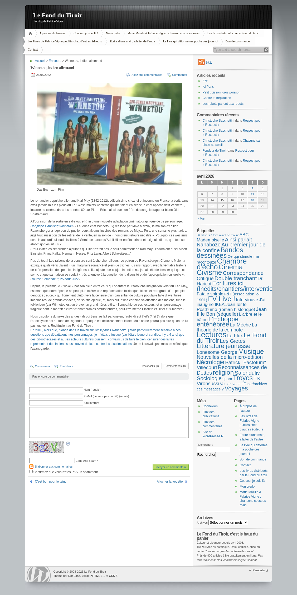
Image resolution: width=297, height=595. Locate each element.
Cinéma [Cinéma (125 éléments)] (231, 267)
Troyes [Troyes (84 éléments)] (243, 377)
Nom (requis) (92, 389)
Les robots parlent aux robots (223, 104)
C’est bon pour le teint (50, 481)
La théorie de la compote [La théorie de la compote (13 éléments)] (227, 327)
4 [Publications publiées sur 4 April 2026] (252, 188)
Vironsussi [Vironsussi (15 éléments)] (208, 383)
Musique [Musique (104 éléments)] (251, 351)
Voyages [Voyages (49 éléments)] (236, 388)
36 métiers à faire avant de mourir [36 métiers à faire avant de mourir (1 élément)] (218, 235)
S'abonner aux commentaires (54, 466)
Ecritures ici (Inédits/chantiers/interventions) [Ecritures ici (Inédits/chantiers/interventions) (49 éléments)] (239, 286)
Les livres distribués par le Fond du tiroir (233, 33)
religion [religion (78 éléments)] (223, 372)
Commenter (179, 74)
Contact (33, 49)
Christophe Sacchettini (218, 120)
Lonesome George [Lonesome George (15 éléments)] (217, 352)
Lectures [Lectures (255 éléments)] (212, 334)
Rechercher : (205, 444)
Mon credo (113, 33)
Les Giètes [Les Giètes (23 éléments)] (232, 341)
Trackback (66, 366)
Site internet (91, 402)
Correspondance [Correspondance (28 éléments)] (243, 273)
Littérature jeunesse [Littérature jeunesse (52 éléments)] (224, 346)
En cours (55, 61)
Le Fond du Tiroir (57, 15)
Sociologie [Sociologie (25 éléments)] (209, 378)
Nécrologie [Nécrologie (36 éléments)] (211, 362)
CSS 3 (113, 575)
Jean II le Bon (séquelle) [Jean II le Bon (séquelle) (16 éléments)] (232, 311)
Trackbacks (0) (150, 366)
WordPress (39, 574)
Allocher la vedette (170, 481)
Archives (202, 522)
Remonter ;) (260, 570)
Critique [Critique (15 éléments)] (205, 278)
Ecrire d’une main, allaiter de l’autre (132, 41)
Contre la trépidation (217, 98)
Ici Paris (208, 86)
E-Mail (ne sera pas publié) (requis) (106, 396)
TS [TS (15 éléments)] (257, 378)
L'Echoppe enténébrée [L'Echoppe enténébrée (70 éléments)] (217, 321)
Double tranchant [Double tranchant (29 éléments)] (236, 278)
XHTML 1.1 (97, 575)
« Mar (201, 218)
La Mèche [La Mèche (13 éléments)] (240, 325)
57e (205, 81)
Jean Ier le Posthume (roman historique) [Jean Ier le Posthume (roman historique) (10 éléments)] (226, 307)
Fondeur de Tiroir (215, 150)
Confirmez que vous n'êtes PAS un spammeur (63, 472)
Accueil (31, 33)
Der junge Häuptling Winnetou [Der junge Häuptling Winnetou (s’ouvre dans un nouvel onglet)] (52, 226)
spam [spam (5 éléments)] (227, 379)
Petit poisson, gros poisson (221, 92)
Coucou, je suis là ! (86, 33)
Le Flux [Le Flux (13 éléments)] (235, 335)
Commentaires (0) (175, 366)
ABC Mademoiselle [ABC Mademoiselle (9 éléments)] (223, 237)
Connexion (210, 406)
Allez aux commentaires (147, 74)
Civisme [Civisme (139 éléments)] (209, 272)
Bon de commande (238, 41)
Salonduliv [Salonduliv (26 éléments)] (247, 373)
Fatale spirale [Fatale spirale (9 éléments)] (210, 293)
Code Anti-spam (86, 460)
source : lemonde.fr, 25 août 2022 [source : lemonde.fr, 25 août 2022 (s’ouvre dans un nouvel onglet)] (55, 279)
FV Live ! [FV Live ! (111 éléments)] (221, 299)
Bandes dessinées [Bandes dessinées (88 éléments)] (220, 252)
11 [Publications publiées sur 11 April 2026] (252, 194)
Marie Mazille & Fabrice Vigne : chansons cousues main (163, 33)
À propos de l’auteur (53, 33)
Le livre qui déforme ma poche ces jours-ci (190, 41)
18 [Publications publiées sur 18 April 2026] (252, 200)
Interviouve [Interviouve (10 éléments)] (247, 299)
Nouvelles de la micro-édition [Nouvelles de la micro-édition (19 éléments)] (230, 357)
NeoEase (74, 575)
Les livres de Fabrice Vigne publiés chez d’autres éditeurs (65, 41)
